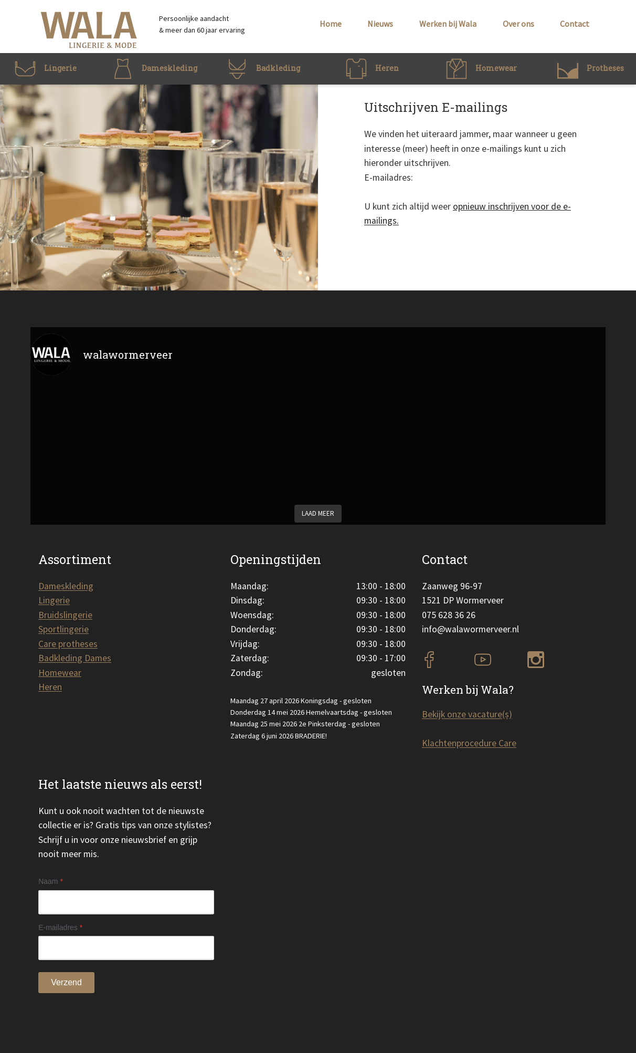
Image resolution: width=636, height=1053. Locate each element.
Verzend (66, 982)
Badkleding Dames (74, 658)
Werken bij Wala (447, 23)
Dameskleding (65, 586)
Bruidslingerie (65, 615)
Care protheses (68, 644)
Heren (50, 687)
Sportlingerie (63, 629)
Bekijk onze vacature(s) (467, 714)
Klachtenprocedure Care (469, 743)
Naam (50, 881)
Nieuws (380, 23)
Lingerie (54, 600)
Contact (574, 23)
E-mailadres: (388, 177)
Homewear (59, 673)
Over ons (518, 23)
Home (331, 23)
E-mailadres (60, 927)
